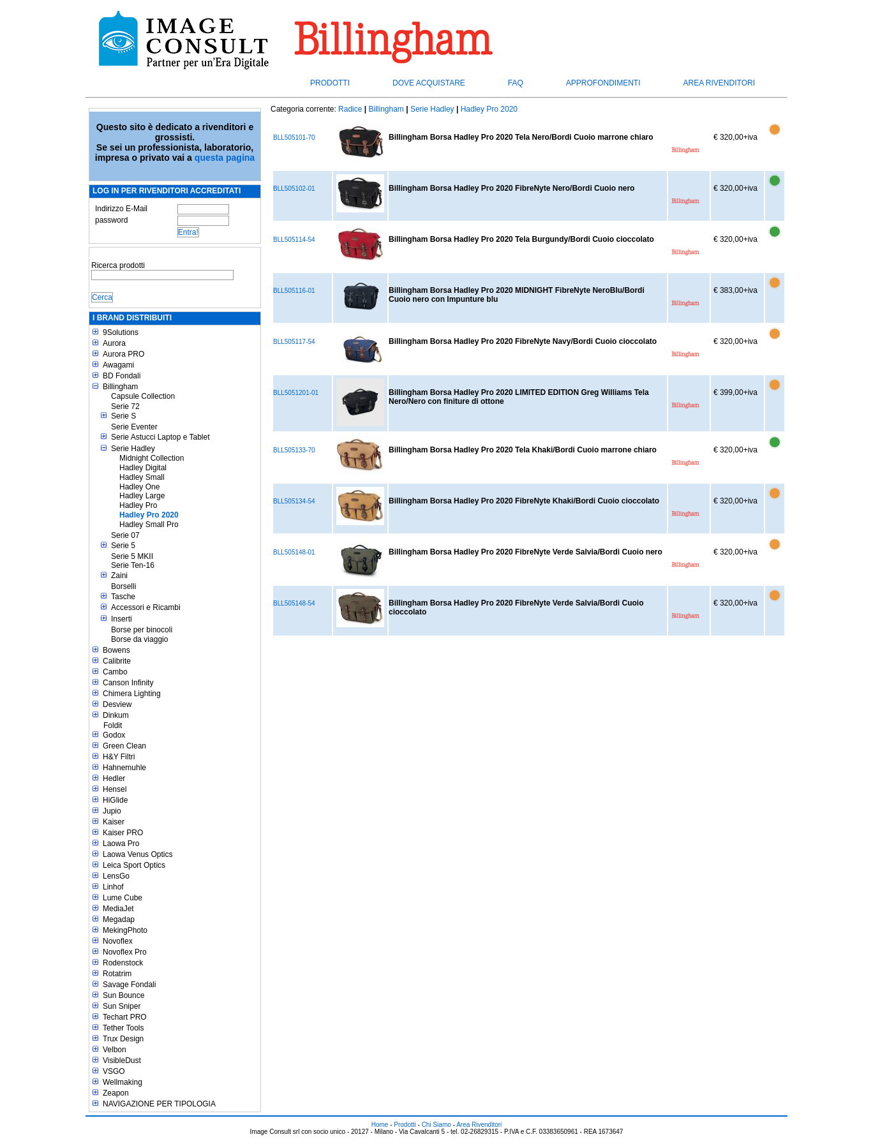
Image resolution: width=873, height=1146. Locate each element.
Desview (117, 704)
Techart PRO (125, 1017)
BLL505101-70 (294, 137)
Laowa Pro (121, 843)
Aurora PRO (123, 354)
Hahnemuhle (124, 767)
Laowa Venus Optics (137, 854)
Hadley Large (142, 495)
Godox (114, 735)
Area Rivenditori (719, 82)
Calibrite (117, 661)
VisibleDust (122, 1060)
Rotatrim (117, 973)
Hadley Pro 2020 (149, 514)
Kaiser (113, 821)
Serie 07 (125, 535)
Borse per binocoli (141, 629)
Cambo (115, 671)
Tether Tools (123, 1027)
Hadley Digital (143, 467)
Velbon (114, 1049)
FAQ (515, 82)
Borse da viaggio (139, 639)
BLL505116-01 (294, 290)
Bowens (116, 650)
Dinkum (116, 715)
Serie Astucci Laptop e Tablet (160, 437)
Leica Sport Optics (134, 865)
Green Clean (124, 745)
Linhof (113, 886)
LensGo (116, 876)
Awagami (118, 365)
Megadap (119, 919)
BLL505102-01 (294, 188)
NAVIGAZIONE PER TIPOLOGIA (159, 1103)
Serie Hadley (133, 448)
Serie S (123, 416)
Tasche (123, 596)
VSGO (114, 1071)
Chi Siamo (436, 1124)
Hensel (114, 789)
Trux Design (123, 1038)
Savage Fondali (129, 984)
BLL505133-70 (294, 450)
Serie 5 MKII (132, 556)
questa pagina (225, 158)
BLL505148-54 (294, 603)
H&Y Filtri (119, 756)
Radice (350, 109)
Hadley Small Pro (149, 524)
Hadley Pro (138, 505)
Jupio (112, 811)
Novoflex (118, 941)
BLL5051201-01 (295, 392)
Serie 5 (123, 545)
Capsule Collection (143, 396)
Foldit (112, 725)
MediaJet (118, 908)
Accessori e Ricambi (146, 607)
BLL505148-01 (294, 552)
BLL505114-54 (294, 239)
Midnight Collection (151, 458)
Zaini (119, 575)
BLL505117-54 (294, 341)
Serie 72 (125, 406)
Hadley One (139, 486)
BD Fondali (121, 375)
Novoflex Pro (125, 952)
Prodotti (330, 82)
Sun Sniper (121, 1006)
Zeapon (116, 1093)
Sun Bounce (123, 995)
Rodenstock (123, 962)
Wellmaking (122, 1082)
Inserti (121, 618)
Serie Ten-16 (132, 565)
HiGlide (115, 800)
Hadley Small (142, 477)
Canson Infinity (128, 682)
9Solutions (120, 332)
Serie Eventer (134, 426)
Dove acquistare (428, 82)
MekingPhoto (125, 930)
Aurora (114, 343)
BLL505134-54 (294, 501)
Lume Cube (122, 897)
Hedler (114, 778)
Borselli (123, 586)
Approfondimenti (603, 82)
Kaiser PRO (123, 832)
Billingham (120, 386)
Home (380, 1124)
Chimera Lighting (132, 693)
